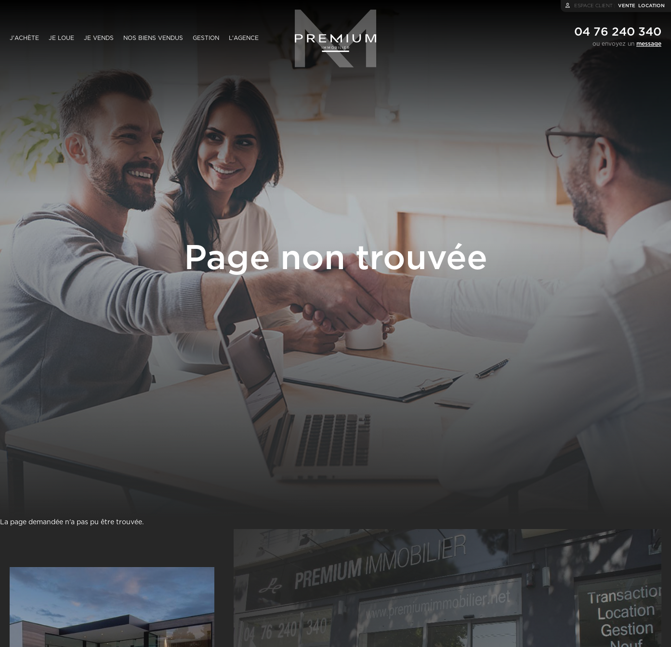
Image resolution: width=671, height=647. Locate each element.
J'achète (24, 38)
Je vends (99, 38)
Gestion (206, 38)
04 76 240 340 (617, 32)
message (648, 44)
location (651, 5)
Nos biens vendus (153, 38)
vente (626, 5)
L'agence (244, 38)
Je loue (61, 38)
